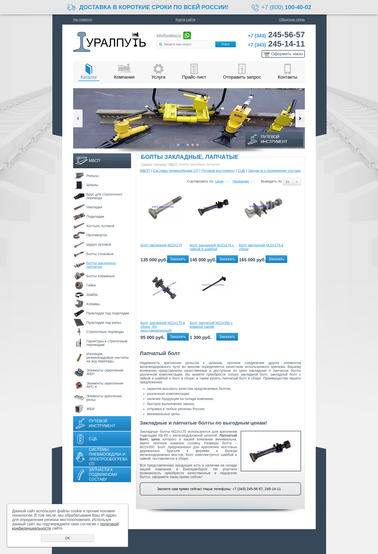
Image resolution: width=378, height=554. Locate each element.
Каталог (89, 77)
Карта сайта (186, 19)
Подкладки (95, 216)
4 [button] (192, 145)
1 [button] (178, 145)
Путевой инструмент (102, 423)
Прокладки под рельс (103, 322)
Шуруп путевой (98, 244)
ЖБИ (90, 409)
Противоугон (96, 235)
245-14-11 (276, 43)
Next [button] (300, 118)
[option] (189, 118)
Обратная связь (292, 19)
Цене (219, 181)
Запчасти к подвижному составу (103, 474)
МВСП (94, 161)
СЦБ (93, 439)
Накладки (94, 207)
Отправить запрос (242, 77)
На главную (82, 19)
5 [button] (197, 145)
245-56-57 (276, 34)
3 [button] (188, 145)
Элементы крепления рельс (104, 398)
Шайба (92, 295)
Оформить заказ (287, 54)
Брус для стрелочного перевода (104, 196)
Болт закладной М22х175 (161, 245)
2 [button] (183, 145)
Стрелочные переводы (105, 332)
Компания (124, 77)
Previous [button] (78, 118)
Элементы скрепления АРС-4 (104, 385)
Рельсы (92, 176)
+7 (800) (286, 7)
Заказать (178, 259)
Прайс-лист (194, 77)
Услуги (158, 77)
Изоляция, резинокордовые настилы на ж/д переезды (107, 357)
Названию (240, 181)
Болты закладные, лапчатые (101, 265)
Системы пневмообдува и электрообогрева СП (108, 456)
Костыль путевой (100, 226)
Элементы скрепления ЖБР (104, 372)
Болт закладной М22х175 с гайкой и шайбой (212, 247)
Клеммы (93, 304)
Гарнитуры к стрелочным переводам (106, 343)
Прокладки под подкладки (107, 313)
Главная (146, 164)
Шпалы (92, 185)
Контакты (287, 77)
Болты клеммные (100, 276)
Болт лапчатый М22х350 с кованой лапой (211, 325)
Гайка (91, 285)
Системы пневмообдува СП (175, 171)
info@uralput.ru (169, 35)
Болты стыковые (100, 254)
